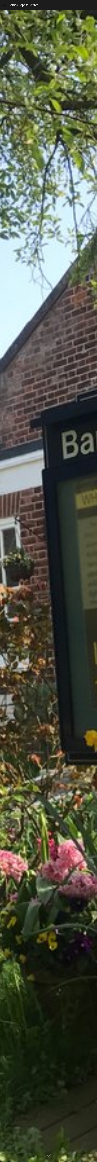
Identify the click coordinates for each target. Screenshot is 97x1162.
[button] (4, 5)
